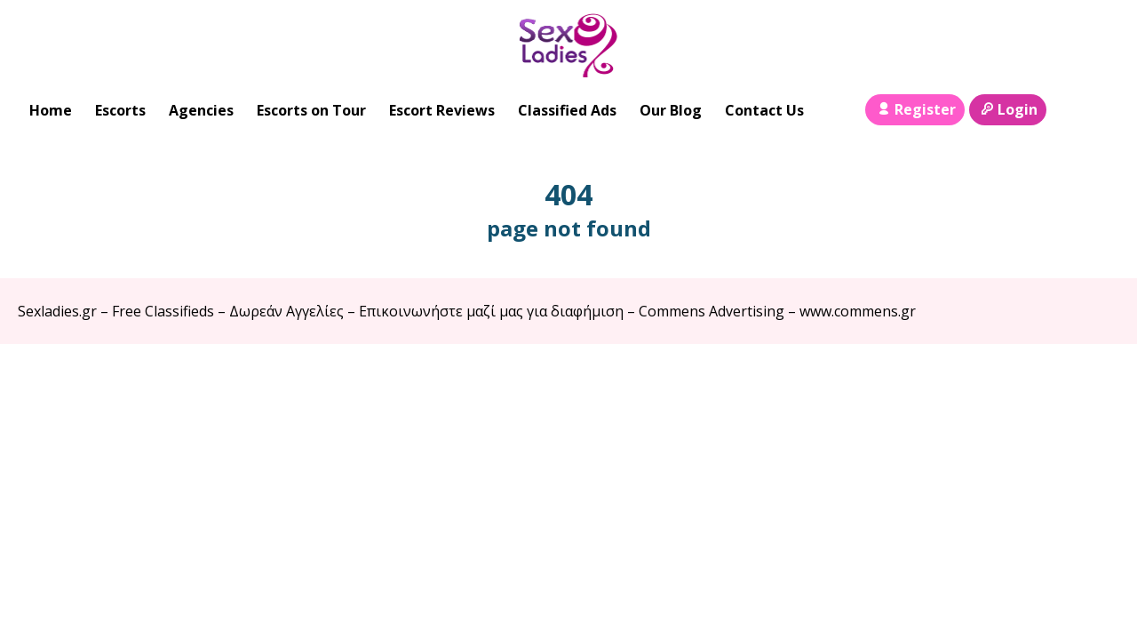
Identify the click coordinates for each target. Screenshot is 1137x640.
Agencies (201, 110)
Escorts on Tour (311, 110)
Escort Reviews (442, 110)
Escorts (120, 110)
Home (50, 110)
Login (1008, 109)
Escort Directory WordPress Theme (1094, 379)
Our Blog (671, 110)
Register (914, 109)
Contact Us (764, 110)
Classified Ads (567, 110)
